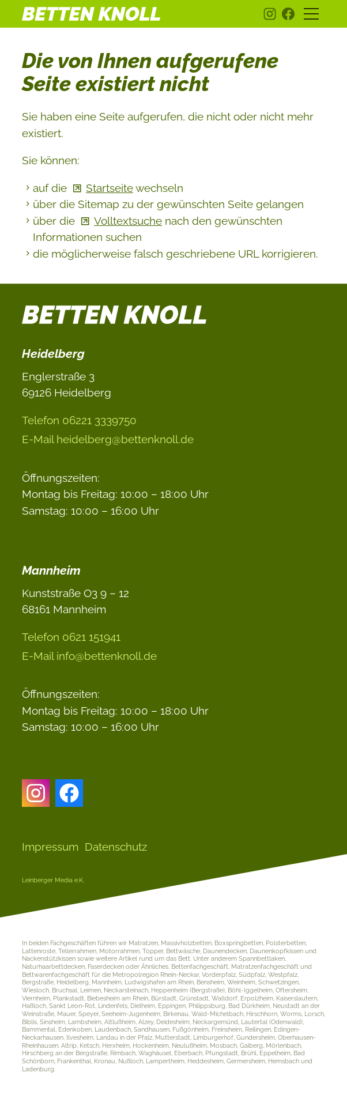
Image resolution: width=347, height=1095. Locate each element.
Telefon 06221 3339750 (79, 420)
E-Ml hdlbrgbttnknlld (108, 439)
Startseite (109, 188)
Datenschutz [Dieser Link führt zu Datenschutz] (116, 846)
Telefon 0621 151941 (71, 636)
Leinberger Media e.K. (53, 880)
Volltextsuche (128, 220)
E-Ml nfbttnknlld (89, 656)
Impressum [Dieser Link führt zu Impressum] (50, 846)
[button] (270, 14)
